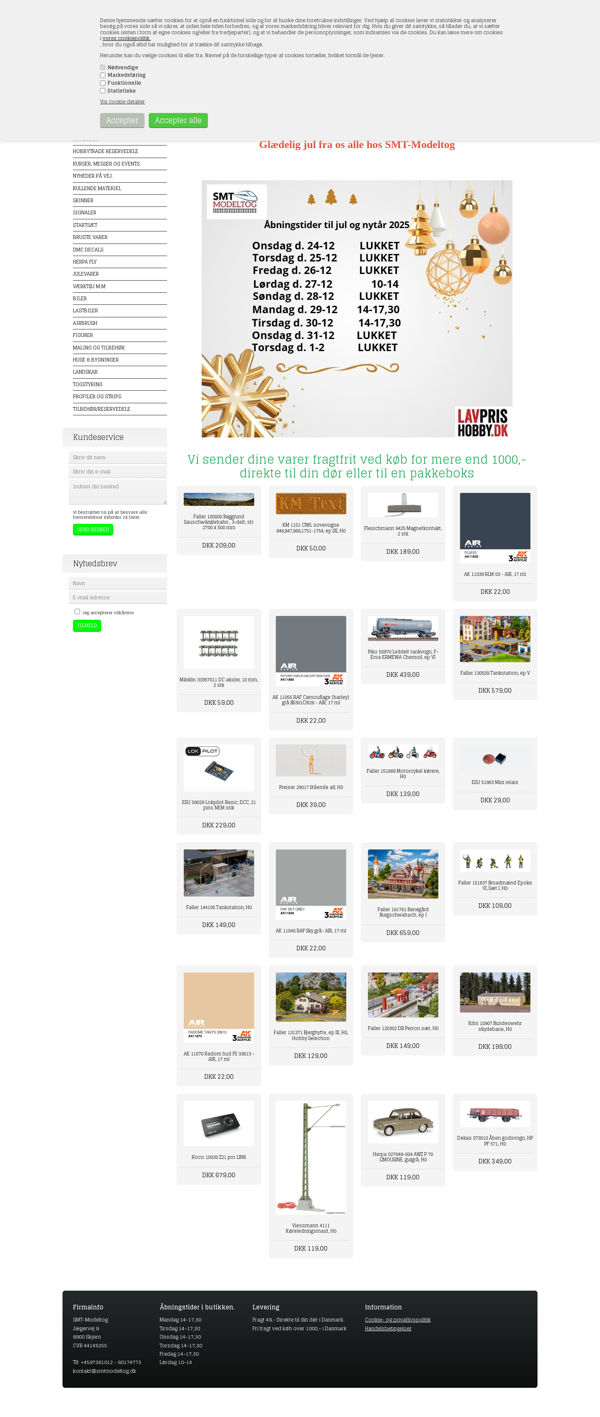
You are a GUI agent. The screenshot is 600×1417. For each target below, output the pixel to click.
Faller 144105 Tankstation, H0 (219, 907)
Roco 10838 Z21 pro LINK (219, 1157)
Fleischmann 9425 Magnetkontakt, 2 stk (403, 531)
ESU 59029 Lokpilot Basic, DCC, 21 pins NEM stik (219, 805)
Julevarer (86, 273)
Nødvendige (123, 67)
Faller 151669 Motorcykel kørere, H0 (403, 774)
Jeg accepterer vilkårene (108, 612)
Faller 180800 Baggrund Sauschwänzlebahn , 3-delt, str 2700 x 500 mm (218, 522)
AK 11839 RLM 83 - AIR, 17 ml (495, 574)
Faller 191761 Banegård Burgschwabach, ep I (403, 912)
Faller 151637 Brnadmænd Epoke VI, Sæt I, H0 (495, 885)
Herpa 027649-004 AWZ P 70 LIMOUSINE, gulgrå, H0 (403, 1157)
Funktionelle (124, 83)
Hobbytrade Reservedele (105, 151)
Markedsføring (127, 75)
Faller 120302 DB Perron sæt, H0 (403, 1028)
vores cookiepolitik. (126, 38)
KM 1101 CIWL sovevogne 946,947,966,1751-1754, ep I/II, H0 (310, 528)
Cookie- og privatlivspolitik (398, 1319)
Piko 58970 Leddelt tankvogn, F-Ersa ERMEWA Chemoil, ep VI (403, 654)
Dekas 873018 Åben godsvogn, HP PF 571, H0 (495, 1141)
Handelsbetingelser (388, 1328)
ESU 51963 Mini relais (495, 782)
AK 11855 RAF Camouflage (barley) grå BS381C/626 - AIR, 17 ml (310, 700)
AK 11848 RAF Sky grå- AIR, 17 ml (311, 931)
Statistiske (122, 91)
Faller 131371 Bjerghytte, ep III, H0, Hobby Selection (311, 1035)
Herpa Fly (85, 261)
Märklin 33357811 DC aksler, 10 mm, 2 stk (219, 682)
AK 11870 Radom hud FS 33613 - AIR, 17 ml (219, 1056)
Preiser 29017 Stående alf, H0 (311, 787)
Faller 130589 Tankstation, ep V (495, 673)
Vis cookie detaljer (122, 101)
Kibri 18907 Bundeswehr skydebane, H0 (495, 1026)
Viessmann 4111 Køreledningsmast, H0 (311, 1228)
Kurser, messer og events (106, 163)
